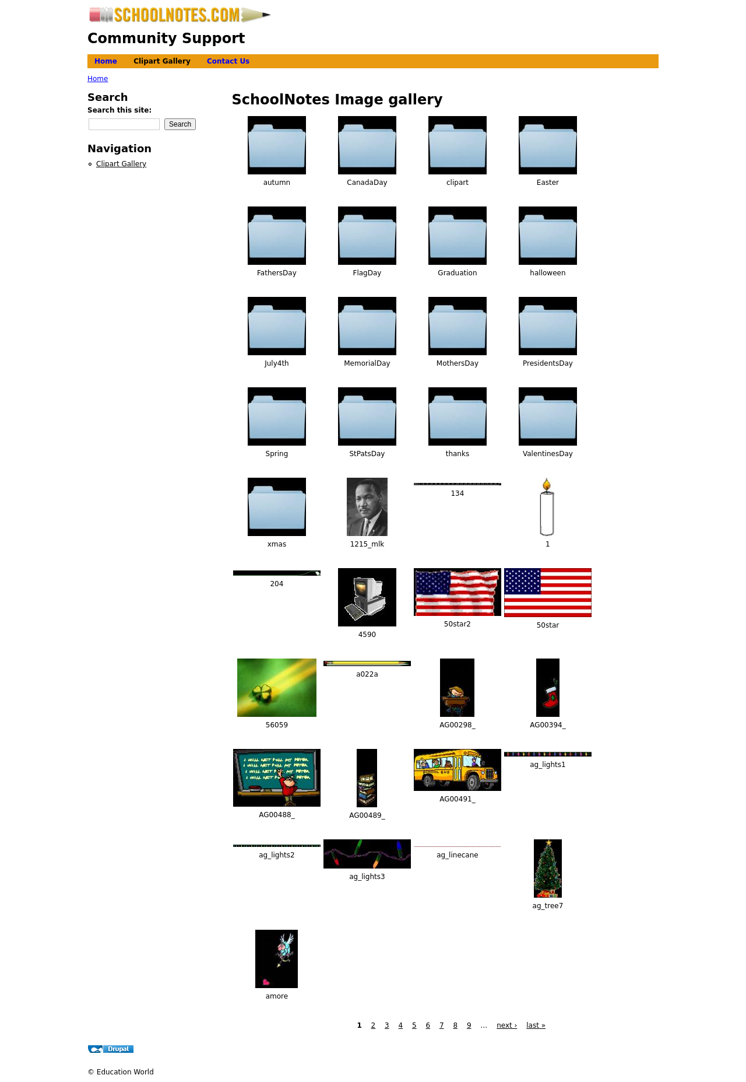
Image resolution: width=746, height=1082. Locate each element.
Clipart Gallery (162, 61)
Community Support (166, 38)
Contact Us (228, 61)
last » (536, 1025)
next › (507, 1025)
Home (105, 61)
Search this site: (119, 110)
